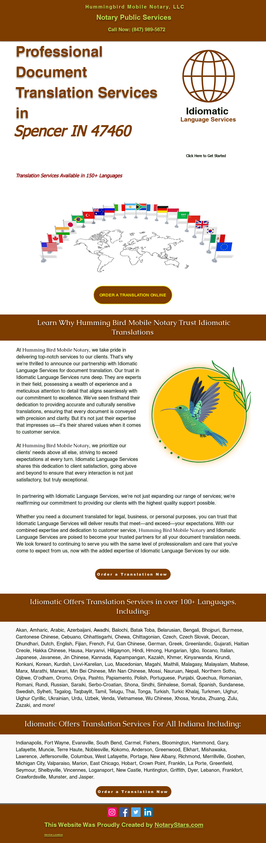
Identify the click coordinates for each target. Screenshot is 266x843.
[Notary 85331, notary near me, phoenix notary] (124, 812)
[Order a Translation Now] (133, 574)
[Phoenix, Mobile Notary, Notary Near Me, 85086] (112, 812)
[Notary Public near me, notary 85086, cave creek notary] (136, 812)
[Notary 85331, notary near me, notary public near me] (148, 812)
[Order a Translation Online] (132, 295)
